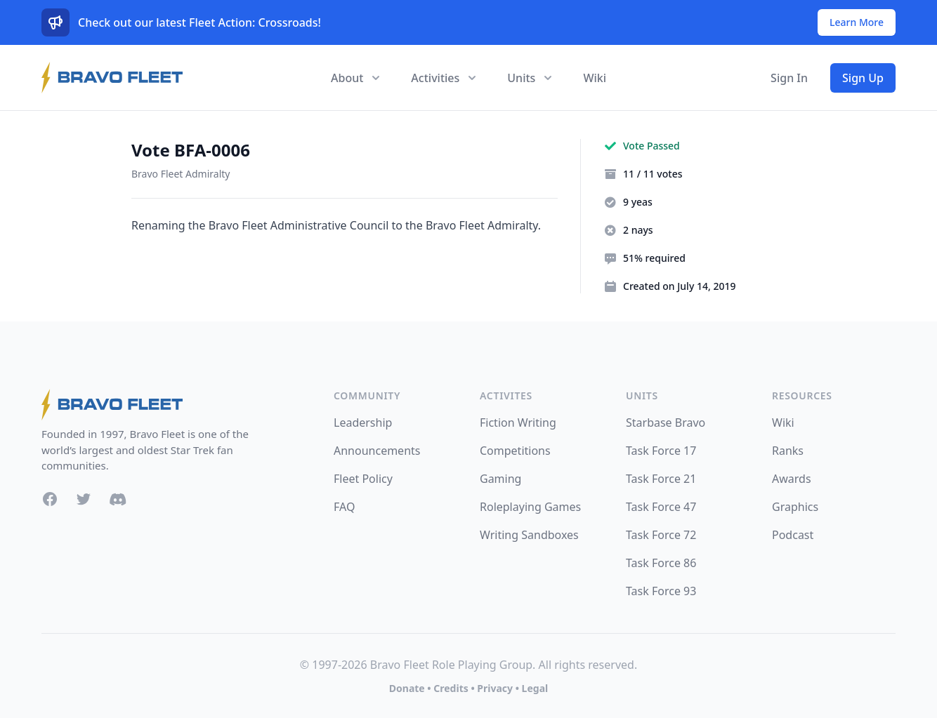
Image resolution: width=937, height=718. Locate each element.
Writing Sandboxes (529, 535)
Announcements (377, 450)
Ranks (788, 450)
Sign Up (863, 78)
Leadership (363, 422)
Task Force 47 (661, 506)
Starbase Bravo (665, 422)
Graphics (795, 506)
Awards (791, 478)
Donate (407, 688)
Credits (450, 688)
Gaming (500, 478)
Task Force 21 (661, 478)
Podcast (792, 535)
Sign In (789, 78)
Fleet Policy (363, 478)
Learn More (857, 22)
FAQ (344, 506)
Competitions (515, 450)
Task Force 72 (661, 535)
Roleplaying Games (530, 506)
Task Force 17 (661, 450)
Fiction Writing (518, 422)
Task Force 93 (661, 591)
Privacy (495, 688)
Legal (535, 688)
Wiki (594, 78)
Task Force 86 (661, 563)
